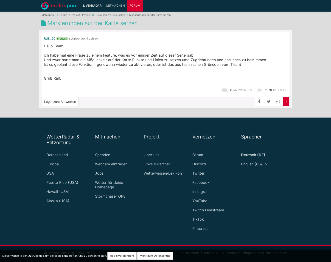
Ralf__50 (50, 38)
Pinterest (200, 228)
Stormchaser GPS (110, 196)
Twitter (198, 173)
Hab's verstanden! (122, 255)
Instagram (201, 191)
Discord (199, 164)
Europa (52, 164)
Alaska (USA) (57, 201)
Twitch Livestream (208, 210)
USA (50, 173)
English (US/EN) (255, 164)
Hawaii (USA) (58, 191)
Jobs (99, 173)
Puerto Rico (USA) (62, 182)
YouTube (199, 201)
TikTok (198, 219)
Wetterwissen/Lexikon (163, 173)
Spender (62, 38)
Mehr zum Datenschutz (155, 255)
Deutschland (57, 155)
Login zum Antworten (60, 102)
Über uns (151, 155)
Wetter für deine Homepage (109, 184)
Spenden (102, 155)
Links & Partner (157, 164)
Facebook (201, 182)
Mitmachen (115, 5)
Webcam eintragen (111, 164)
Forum (134, 5)
